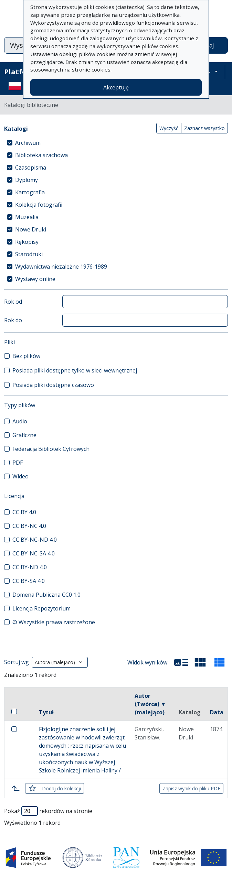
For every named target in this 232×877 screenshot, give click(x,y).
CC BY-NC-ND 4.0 (34, 539)
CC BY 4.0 (24, 512)
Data (216, 712)
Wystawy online (35, 279)
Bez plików (26, 356)
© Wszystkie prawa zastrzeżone (53, 622)
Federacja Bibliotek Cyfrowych (50, 449)
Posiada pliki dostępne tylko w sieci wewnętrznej (74, 370)
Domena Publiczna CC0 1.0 (46, 594)
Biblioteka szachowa (41, 155)
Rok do (13, 320)
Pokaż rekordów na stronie (48, 811)
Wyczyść (168, 128)
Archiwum (28, 143)
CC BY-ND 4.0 (29, 567)
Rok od (13, 301)
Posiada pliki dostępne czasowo (53, 385)
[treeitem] (116, 143)
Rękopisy (27, 242)
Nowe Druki (30, 229)
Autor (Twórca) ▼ (150, 704)
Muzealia (27, 217)
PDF (17, 462)
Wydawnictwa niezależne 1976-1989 (61, 266)
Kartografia (30, 192)
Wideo (20, 476)
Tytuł (46, 712)
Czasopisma (30, 167)
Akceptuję (116, 87)
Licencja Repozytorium (41, 608)
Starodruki (29, 254)
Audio (19, 421)
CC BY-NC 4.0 (29, 526)
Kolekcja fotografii (38, 204)
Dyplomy (26, 180)
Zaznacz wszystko (204, 128)
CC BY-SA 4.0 (28, 581)
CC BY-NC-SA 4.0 (33, 553)
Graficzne (24, 435)
